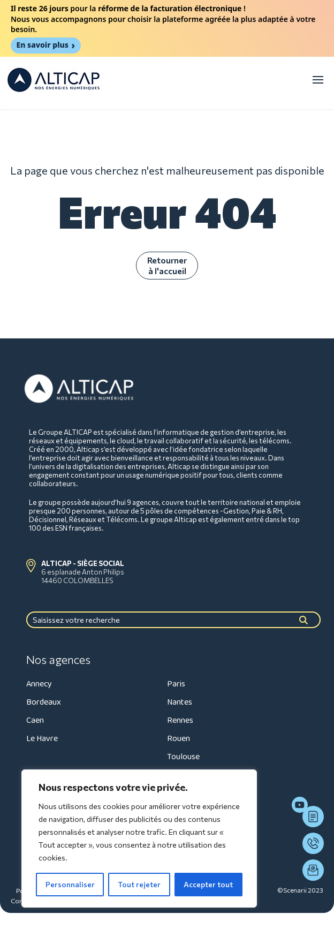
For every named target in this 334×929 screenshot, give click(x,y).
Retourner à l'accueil (167, 265)
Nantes (179, 702)
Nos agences (58, 659)
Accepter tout (208, 884)
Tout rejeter (139, 884)
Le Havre (42, 738)
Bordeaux (43, 702)
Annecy (39, 684)
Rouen (178, 738)
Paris (176, 684)
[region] (139, 838)
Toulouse (183, 757)
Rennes (180, 720)
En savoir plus (42, 45)
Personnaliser (70, 884)
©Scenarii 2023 (300, 890)
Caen (35, 720)
